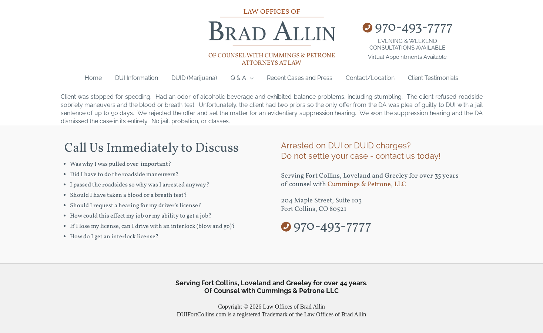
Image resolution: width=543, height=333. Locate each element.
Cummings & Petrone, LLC (367, 184)
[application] (250, 77)
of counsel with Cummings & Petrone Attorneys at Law (271, 59)
